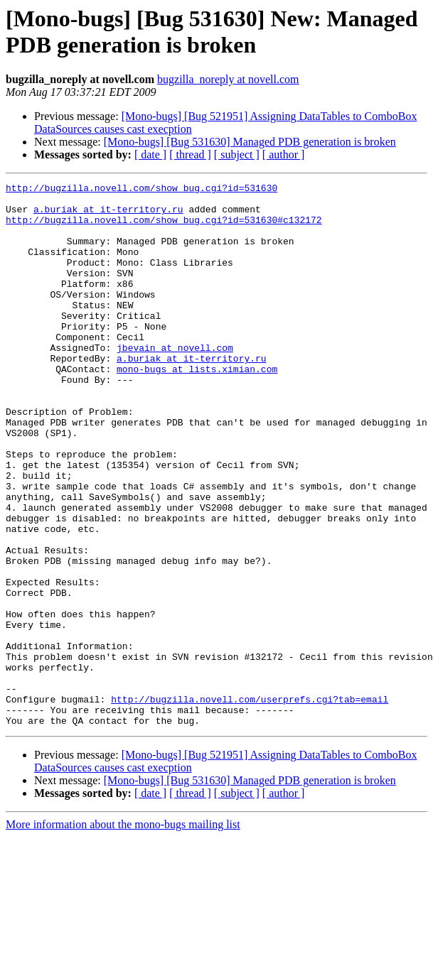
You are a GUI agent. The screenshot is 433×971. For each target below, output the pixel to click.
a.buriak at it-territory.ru (108, 215)
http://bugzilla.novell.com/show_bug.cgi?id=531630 (141, 189)
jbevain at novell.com (175, 381)
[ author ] (283, 154)
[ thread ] (190, 154)
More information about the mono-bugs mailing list (123, 933)
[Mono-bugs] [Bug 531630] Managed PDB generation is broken (250, 142)
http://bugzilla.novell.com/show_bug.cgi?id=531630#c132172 (164, 228)
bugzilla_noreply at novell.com (228, 79)
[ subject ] (237, 154)
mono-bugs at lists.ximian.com (197, 407)
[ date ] (150, 154)
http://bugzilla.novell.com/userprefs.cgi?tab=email (249, 803)
